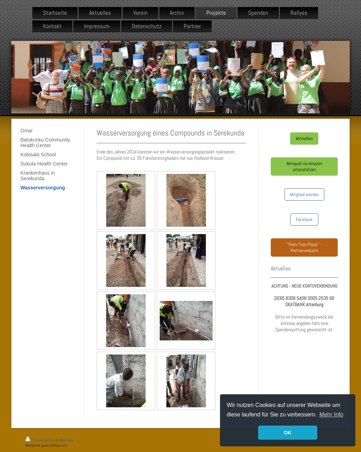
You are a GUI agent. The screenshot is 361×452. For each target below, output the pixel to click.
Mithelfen (304, 139)
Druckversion (40, 440)
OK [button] (288, 432)
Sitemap (66, 440)
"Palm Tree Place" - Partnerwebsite (304, 247)
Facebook (304, 219)
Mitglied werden (304, 194)
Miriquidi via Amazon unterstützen (304, 166)
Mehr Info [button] (331, 415)
